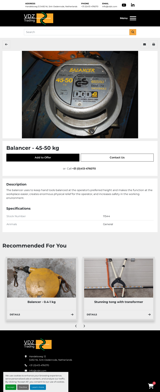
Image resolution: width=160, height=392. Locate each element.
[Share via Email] (144, 44)
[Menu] (133, 18)
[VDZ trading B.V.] (38, 344)
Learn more (38, 387)
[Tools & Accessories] (6, 44)
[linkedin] (132, 5)
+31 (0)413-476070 (89, 6)
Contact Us (117, 157)
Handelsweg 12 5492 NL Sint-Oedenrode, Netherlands (51, 6)
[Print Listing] (154, 44)
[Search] (76, 32)
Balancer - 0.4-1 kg (118, 302)
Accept (10, 387)
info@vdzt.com (109, 6)
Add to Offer (43, 157)
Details (41, 314)
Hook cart (41, 302)
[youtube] (124, 5)
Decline (23, 387)
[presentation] (76, 325)
